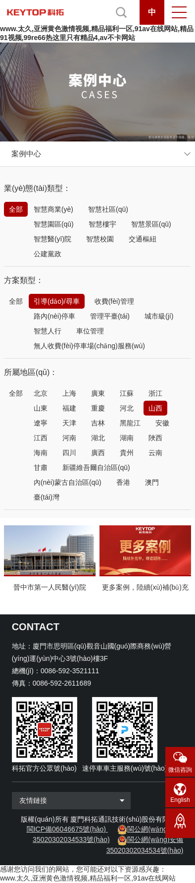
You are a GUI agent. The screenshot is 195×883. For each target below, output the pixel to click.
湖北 (98, 438)
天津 (69, 423)
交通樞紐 (142, 239)
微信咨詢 (180, 769)
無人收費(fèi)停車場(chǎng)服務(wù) (89, 346)
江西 (41, 438)
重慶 (98, 408)
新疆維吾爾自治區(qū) (96, 467)
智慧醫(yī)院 (52, 239)
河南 (69, 438)
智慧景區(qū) (151, 224)
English (180, 799)
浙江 (155, 393)
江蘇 (127, 393)
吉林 (98, 423)
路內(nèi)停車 (54, 316)
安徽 (162, 423)
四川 (69, 453)
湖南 (127, 438)
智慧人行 (47, 331)
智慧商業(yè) (53, 209)
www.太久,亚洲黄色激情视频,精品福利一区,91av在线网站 (88, 878)
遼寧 (41, 423)
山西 (155, 408)
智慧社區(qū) (108, 209)
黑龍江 (130, 423)
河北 (127, 408)
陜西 (155, 438)
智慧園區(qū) (54, 224)
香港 (123, 482)
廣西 (98, 453)
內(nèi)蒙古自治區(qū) (67, 482)
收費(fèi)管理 (114, 301)
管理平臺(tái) (110, 316)
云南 (155, 453)
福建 (69, 408)
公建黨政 (47, 254)
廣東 (98, 393)
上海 (69, 393)
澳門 (152, 482)
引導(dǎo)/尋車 (57, 301)
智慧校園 (100, 239)
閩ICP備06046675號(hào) (66, 829)
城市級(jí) (159, 316)
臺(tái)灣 (46, 497)
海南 (41, 453)
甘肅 (41, 467)
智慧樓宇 (102, 224)
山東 (41, 408)
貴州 (127, 453)
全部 (16, 209)
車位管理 (90, 331)
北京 (41, 393)
